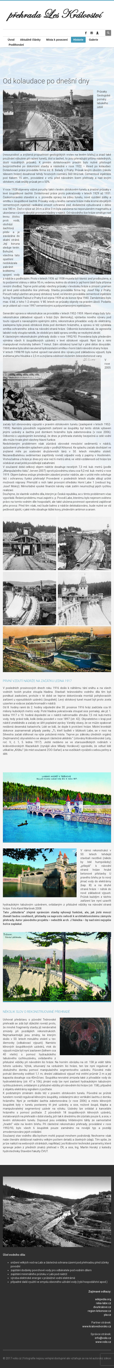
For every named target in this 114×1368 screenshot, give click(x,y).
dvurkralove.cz (102, 1307)
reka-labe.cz (103, 1303)
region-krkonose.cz (99, 1310)
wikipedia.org (103, 1299)
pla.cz (107, 1314)
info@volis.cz (103, 1338)
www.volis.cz (103, 1341)
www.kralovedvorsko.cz (96, 1326)
